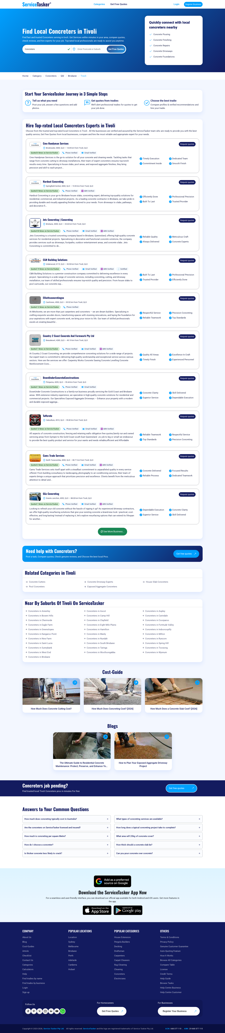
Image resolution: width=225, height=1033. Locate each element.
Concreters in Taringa (97, 648)
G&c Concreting (51, 493)
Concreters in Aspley (155, 611)
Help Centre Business (170, 987)
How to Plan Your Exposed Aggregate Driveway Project (143, 765)
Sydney (71, 942)
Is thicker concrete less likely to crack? (43, 853)
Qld (62, 76)
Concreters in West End (39, 652)
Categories (27, 965)
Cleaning (118, 969)
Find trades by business (33, 983)
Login (176, 4)
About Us (26, 937)
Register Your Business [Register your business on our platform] (180, 1011)
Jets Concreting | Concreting (58, 219)
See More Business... (112, 531)
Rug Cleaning (120, 965)
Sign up (25, 992)
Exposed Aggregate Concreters (102, 586)
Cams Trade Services (53, 455)
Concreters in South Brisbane (101, 643)
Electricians (120, 978)
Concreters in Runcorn (156, 638)
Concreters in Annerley (39, 611)
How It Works (166, 955)
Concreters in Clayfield (97, 620)
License (164, 969)
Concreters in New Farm (40, 638)
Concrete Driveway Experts (100, 582)
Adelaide (72, 960)
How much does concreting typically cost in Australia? (50, 819)
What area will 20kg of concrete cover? (135, 836)
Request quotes (187, 144)
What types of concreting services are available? (139, 819)
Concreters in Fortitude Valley (159, 625)
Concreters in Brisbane (39, 657)
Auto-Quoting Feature (170, 951)
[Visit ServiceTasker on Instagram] (45, 1011)
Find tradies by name (32, 978)
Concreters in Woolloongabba (101, 652)
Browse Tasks (167, 983)
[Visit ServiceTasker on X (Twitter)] (39, 1011)
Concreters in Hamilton (98, 629)
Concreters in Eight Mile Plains (101, 625)
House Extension (122, 937)
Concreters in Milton (155, 634)
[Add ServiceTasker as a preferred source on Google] (112, 881)
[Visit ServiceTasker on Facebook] (28, 1011)
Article (25, 951)
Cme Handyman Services (56, 143)
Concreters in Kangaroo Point (42, 634)
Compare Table (167, 965)
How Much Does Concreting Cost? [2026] (112, 708)
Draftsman (119, 951)
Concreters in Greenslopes (41, 629)
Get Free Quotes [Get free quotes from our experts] (112, 1011)
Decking (118, 946)
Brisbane (72, 76)
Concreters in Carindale (156, 615)
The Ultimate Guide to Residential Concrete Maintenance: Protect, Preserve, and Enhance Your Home (82, 765)
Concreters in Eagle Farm (40, 625)
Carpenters (119, 955)
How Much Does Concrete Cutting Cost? (51, 708)
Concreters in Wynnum (156, 652)
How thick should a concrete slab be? (134, 844)
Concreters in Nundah (97, 638)
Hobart (71, 969)
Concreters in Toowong (156, 648)
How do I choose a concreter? (38, 844)
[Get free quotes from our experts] (121, 4)
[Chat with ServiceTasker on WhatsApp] (62, 1011)
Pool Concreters (37, 586)
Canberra (72, 965)
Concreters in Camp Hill (98, 615)
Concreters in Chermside (40, 620)
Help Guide (165, 978)
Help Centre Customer (171, 992)
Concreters (51, 76)
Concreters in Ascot (96, 611)
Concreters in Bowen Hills (40, 615)
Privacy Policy (166, 942)
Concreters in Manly (96, 634)
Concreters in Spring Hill (157, 643)
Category (37, 76)
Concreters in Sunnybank (40, 648)
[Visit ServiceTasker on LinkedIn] (51, 1011)
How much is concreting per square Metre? (45, 836)
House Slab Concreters (157, 582)
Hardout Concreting (53, 181)
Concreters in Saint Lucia (40, 643)
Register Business (193, 4)
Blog (24, 942)
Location (72, 937)
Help (24, 974)
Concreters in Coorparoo (157, 620)
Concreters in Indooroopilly (158, 629)
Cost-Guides (28, 946)
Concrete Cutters (37, 582)
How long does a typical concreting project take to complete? (146, 827)
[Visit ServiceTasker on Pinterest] (34, 1011)
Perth (70, 955)
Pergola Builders (122, 942)
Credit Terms (166, 974)
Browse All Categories (171, 960)
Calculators (27, 969)
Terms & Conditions (169, 937)
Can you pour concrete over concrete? (134, 853)
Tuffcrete (47, 415)
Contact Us (27, 960)
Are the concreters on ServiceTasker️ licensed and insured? (52, 827)
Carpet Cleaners (122, 960)
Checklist (26, 955)
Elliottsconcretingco (53, 297)
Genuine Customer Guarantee (174, 946)
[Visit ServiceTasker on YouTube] (57, 1011)
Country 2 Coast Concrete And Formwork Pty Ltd (68, 336)
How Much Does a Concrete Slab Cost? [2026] (173, 708)
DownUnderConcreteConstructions (61, 377)
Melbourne (73, 946)
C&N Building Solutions (55, 259)
